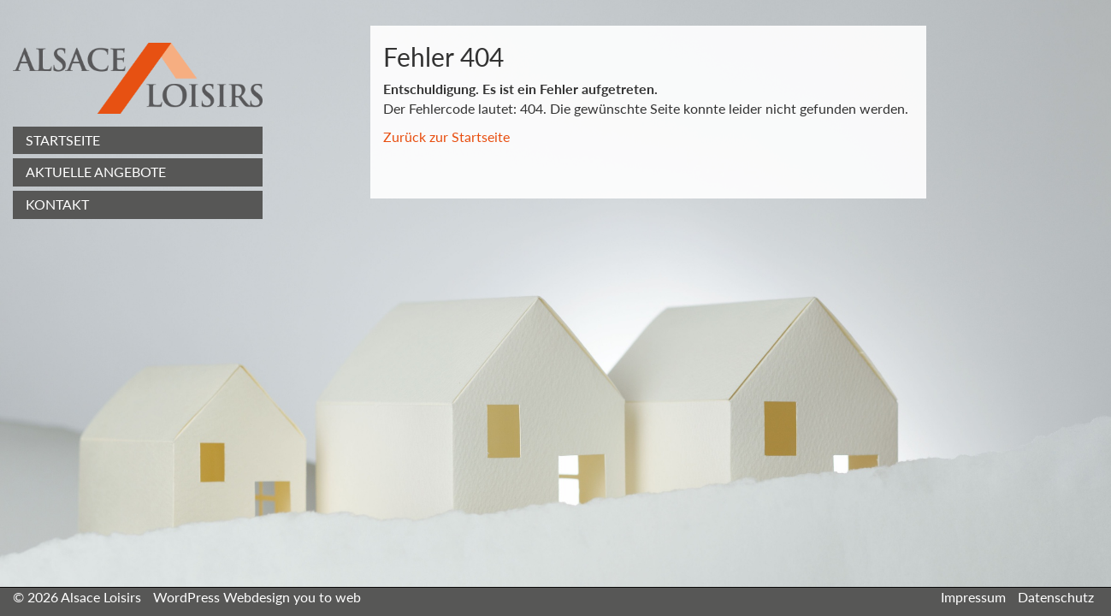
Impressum (973, 597)
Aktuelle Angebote (96, 171)
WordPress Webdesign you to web (257, 597)
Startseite (63, 140)
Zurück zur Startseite (446, 136)
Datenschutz (1056, 597)
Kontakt (57, 204)
